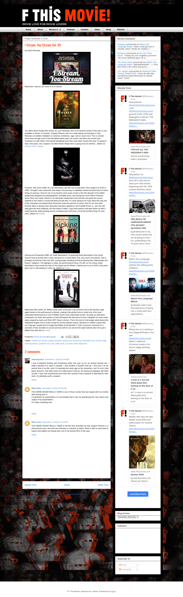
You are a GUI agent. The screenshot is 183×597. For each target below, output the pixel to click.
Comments (125, 569)
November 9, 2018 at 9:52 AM (54, 388)
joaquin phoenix (55, 341)
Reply (34, 380)
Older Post (103, 485)
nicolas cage (101, 341)
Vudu (47, 330)
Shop (108, 29)
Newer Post (30, 485)
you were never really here (76, 344)
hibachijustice (38, 359)
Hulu (67, 268)
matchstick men (88, 341)
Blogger (112, 591)
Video (97, 29)
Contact (84, 29)
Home (28, 29)
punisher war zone (46, 344)
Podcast (71, 29)
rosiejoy (121, 44)
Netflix (41, 214)
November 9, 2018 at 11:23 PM (55, 422)
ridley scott (59, 344)
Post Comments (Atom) (72, 494)
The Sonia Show (124, 62)
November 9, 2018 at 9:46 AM (57, 359)
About (40, 29)
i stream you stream (39, 341)
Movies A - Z (55, 29)
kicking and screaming (72, 341)
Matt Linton (37, 422)
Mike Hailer (36, 388)
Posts (122, 565)
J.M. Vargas (122, 71)
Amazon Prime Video (33, 146)
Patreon (120, 29)
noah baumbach (31, 344)
